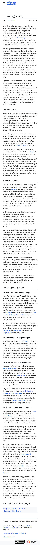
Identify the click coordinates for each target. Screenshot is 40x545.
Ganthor (14, 509)
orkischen (26, 391)
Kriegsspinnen (7, 333)
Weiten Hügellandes (9, 368)
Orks (34, 312)
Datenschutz (6, 533)
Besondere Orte (9, 511)
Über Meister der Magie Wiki (19, 533)
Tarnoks (21, 466)
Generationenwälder (19, 400)
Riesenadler (6, 330)
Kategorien (6, 509)
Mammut (5, 473)
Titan (34, 411)
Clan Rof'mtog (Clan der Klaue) (16, 315)
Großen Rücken (20, 146)
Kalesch (31, 152)
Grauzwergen (21, 38)
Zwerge (18, 511)
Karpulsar (14, 189)
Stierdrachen (21, 375)
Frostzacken (7, 416)
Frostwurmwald (26, 454)
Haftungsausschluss (8, 537)
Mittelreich (22, 509)
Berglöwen (17, 330)
